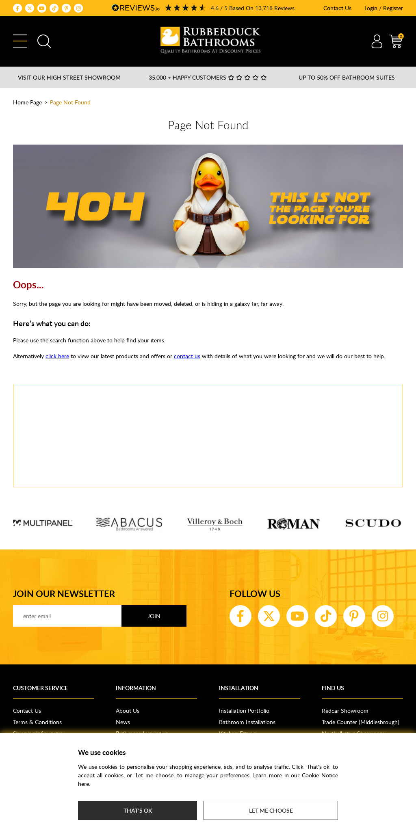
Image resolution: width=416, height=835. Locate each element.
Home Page (27, 102)
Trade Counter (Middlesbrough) (360, 722)
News (123, 722)
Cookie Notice (320, 775)
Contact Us (337, 8)
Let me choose (271, 810)
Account (377, 41)
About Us (127, 710)
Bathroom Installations (247, 722)
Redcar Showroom (345, 710)
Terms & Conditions (37, 722)
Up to (347, 77)
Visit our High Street (69, 77)
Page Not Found (70, 102)
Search (44, 41)
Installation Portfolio (244, 710)
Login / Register (383, 8)
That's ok (138, 810)
